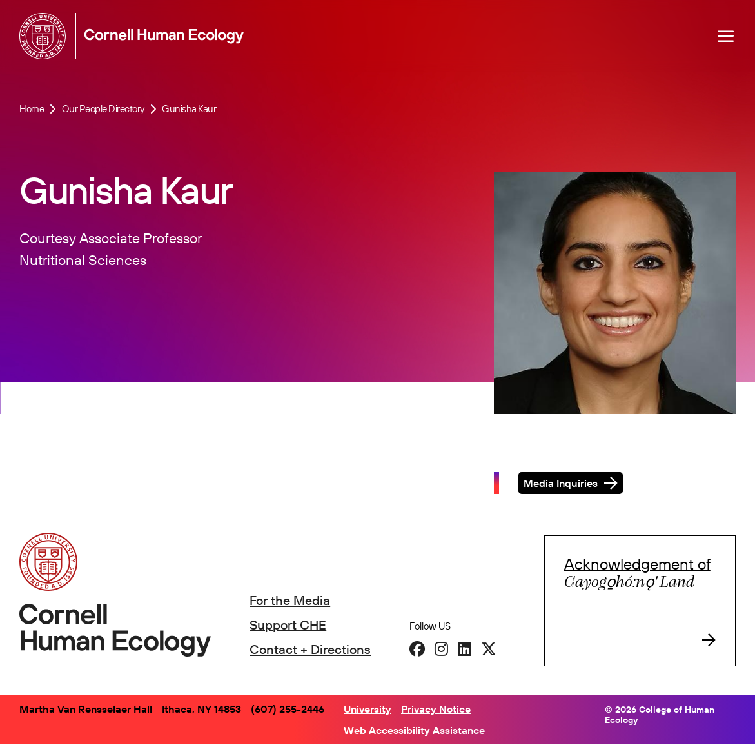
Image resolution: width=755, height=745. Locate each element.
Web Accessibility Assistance (414, 730)
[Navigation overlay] (726, 36)
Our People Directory (103, 108)
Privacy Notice (436, 708)
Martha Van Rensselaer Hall (85, 708)
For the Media (290, 600)
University (367, 708)
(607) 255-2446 (287, 708)
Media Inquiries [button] (561, 486)
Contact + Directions (310, 649)
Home (31, 108)
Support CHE (288, 625)
